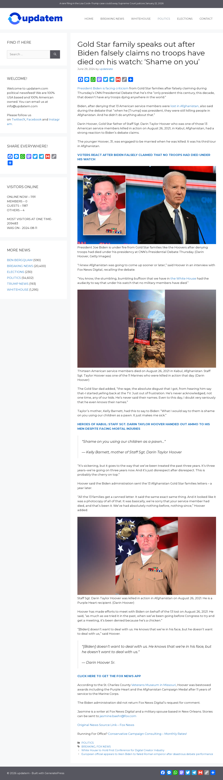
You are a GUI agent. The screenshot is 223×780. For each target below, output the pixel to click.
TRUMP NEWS (18, 283)
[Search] (55, 54)
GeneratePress (54, 773)
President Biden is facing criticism (103, 88)
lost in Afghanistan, (184, 106)
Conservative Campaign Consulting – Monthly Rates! (147, 733)
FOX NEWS (104, 746)
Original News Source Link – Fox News (105, 725)
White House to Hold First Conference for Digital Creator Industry (122, 750)
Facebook (34, 119)
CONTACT (206, 18)
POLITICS (164, 18)
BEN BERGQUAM (20, 260)
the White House (183, 278)
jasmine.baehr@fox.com (118, 716)
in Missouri (167, 685)
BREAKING (88, 746)
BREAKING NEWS (112, 18)
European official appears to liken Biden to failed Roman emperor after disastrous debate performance (147, 754)
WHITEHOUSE (141, 18)
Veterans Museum (145, 685)
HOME (89, 18)
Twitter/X (18, 119)
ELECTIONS (185, 18)
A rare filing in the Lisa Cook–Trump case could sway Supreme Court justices (102, 3)
